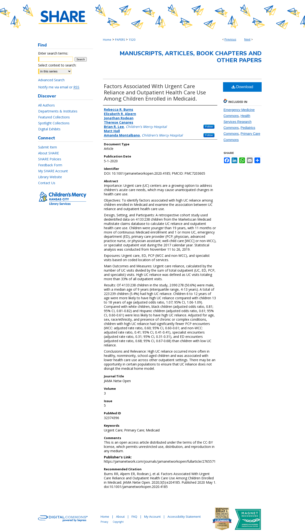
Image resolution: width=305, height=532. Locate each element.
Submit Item (47, 147)
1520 (132, 40)
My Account (152, 516)
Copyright (118, 521)
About (120, 516)
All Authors (46, 105)
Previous (230, 39)
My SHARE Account (53, 171)
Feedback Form (50, 165)
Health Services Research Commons (238, 122)
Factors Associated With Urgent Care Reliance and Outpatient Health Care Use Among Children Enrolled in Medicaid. (155, 92)
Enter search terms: (53, 53)
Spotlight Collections (54, 123)
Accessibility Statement (184, 516)
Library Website (50, 177)
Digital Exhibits (49, 129)
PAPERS (120, 40)
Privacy (104, 521)
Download (242, 87)
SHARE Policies (49, 159)
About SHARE (48, 153)
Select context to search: (57, 65)
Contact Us (46, 183)
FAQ (134, 516)
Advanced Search (51, 80)
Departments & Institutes (57, 111)
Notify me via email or (58, 87)
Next (247, 39)
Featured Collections (54, 117)
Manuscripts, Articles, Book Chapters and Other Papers (191, 57)
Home (107, 40)
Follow (209, 126)
